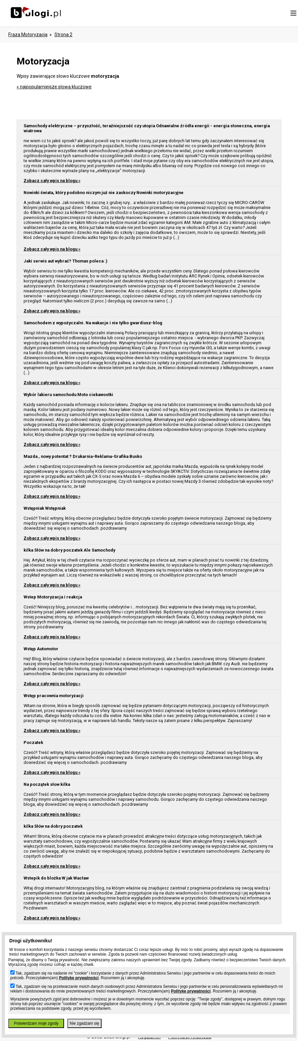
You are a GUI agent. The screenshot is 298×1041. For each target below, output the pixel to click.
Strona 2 (63, 34)
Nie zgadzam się (84, 1023)
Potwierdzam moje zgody (36, 1023)
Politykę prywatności (79, 978)
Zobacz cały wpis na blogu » (52, 180)
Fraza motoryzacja (27, 34)
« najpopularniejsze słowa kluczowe (54, 86)
